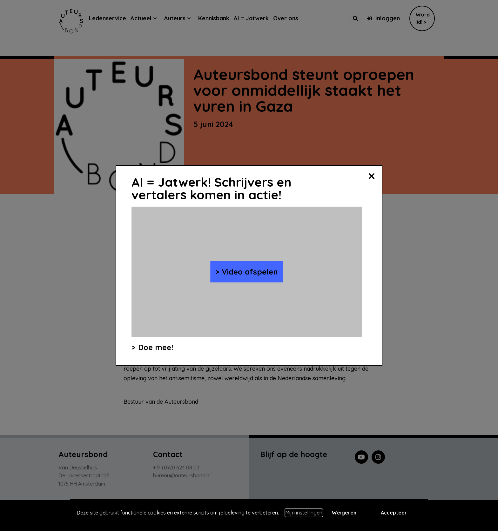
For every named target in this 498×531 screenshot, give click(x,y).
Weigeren (344, 512)
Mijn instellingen (303, 512)
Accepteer (394, 512)
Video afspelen (250, 271)
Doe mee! (155, 347)
